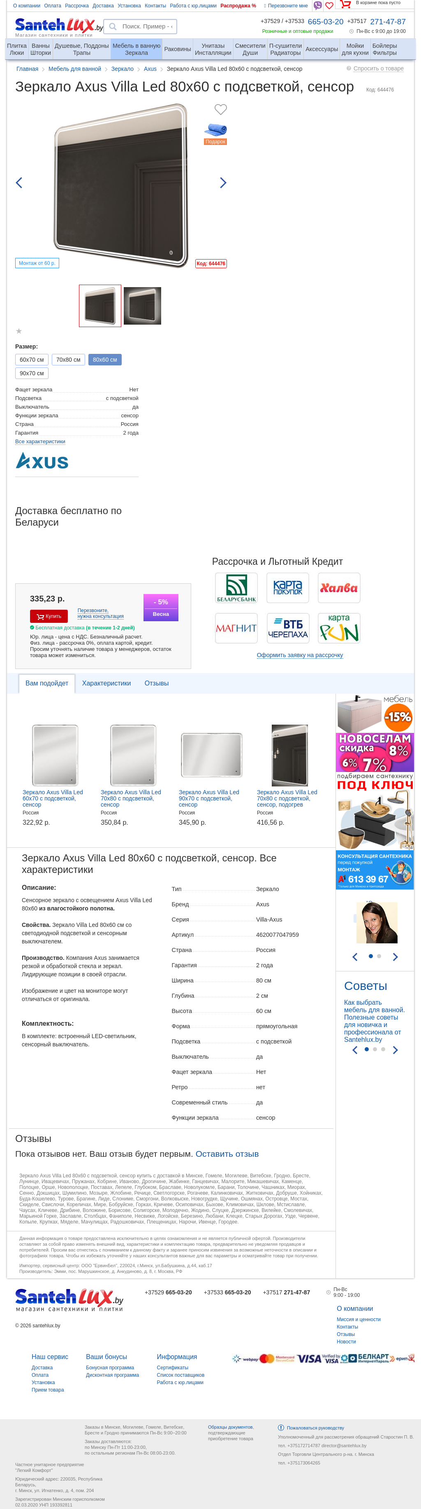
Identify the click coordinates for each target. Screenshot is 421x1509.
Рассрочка (77, 6)
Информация (177, 1356)
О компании (26, 6)
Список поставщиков (181, 1375)
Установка (129, 6)
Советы (365, 985)
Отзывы (157, 683)
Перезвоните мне (286, 6)
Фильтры (384, 45)
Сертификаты (173, 1368)
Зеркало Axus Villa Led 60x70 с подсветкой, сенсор (53, 798)
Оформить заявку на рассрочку (300, 655)
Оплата (52, 6)
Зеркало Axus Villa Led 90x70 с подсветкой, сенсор (209, 798)
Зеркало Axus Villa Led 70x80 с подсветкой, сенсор (131, 798)
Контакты (155, 6)
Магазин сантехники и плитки (54, 35)
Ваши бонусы (106, 1356)
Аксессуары (321, 49)
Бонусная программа (110, 1368)
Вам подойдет (46, 683)
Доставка (103, 6)
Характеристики (106, 683)
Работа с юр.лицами (193, 6)
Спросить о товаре (379, 68)
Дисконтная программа (112, 1375)
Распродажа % (238, 6)
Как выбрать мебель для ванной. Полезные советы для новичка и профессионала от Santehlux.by (374, 1021)
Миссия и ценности (359, 1319)
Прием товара (48, 1390)
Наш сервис (50, 1356)
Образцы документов (230, 1427)
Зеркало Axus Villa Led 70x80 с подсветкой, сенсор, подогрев (287, 798)
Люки (17, 45)
